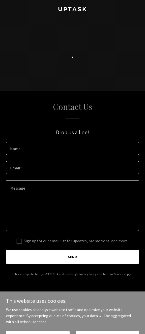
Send (72, 256)
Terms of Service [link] (113, 274)
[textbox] (72, 148)
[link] (72, 9)
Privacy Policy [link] (87, 274)
